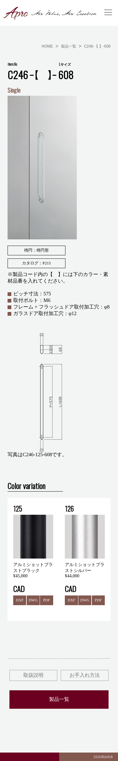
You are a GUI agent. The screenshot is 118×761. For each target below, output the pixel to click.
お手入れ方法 (85, 675)
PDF (46, 600)
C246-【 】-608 (97, 46)
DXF (20, 600)
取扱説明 (33, 675)
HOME (47, 46)
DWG (33, 600)
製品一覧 (68, 46)
